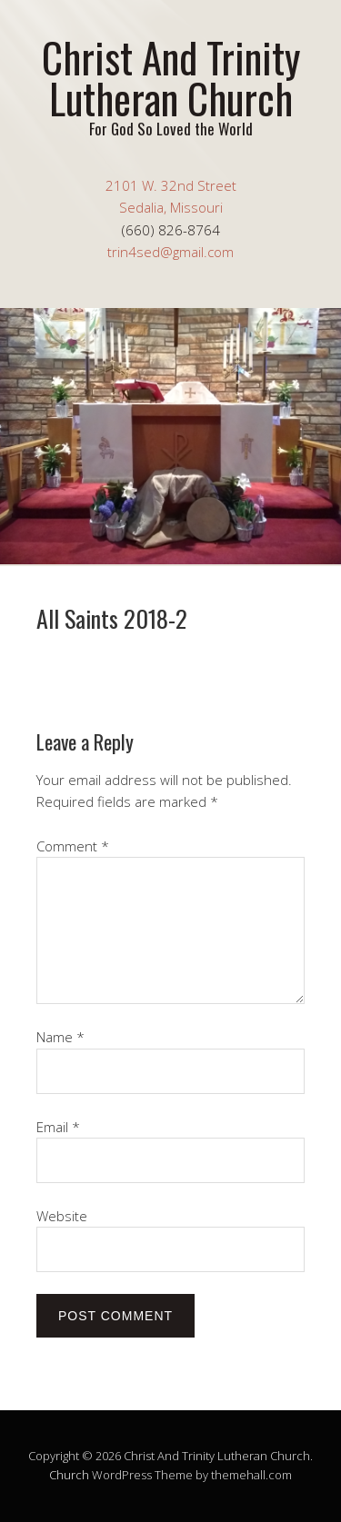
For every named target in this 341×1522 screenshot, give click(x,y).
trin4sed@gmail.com (170, 252)
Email (58, 1127)
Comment (72, 846)
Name (60, 1037)
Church (69, 1475)
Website (61, 1216)
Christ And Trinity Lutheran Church (171, 77)
